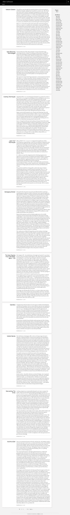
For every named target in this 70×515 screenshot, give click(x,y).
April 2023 (58, 56)
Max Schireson (19, 309)
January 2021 (58, 79)
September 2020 (59, 85)
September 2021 (59, 68)
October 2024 (58, 44)
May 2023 (58, 54)
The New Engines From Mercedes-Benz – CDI (10, 256)
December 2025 (59, 23)
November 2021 (59, 65)
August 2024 (58, 47)
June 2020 (58, 90)
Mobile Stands (11, 336)
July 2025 (58, 31)
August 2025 (58, 29)
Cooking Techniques (9, 97)
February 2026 (59, 20)
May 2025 (58, 34)
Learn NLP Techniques (12, 141)
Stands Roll (39, 361)
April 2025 (58, 35)
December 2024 (59, 41)
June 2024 (58, 50)
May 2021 (58, 73)
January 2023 (58, 60)
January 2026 (58, 22)
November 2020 (59, 82)
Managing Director (9, 192)
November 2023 (59, 53)
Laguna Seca (25, 125)
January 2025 (58, 40)
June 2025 (58, 32)
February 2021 (59, 78)
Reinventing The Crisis (10, 392)
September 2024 (59, 45)
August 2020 (58, 87)
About (3, 4)
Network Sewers (10, 9)
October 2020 (58, 84)
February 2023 (59, 59)
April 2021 (58, 75)
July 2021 (58, 71)
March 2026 (58, 19)
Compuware (28, 141)
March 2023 (58, 57)
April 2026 (58, 17)
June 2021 (58, 72)
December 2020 (59, 81)
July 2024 (58, 48)
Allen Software (8, 2)
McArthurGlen (11, 442)
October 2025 (58, 26)
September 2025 (59, 28)
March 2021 (58, 76)
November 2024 (59, 42)
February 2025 (59, 38)
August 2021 (58, 69)
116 (28, 509)
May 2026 (58, 16)
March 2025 (58, 37)
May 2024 (58, 51)
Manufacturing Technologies (11, 52)
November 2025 (59, 25)
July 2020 (58, 88)
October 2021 (58, 66)
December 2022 (59, 62)
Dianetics (12, 305)
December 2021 (59, 63)
